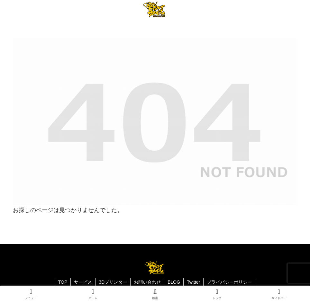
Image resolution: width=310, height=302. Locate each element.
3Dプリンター (113, 282)
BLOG (174, 282)
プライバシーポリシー (229, 282)
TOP (63, 282)
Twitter (193, 282)
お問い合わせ (147, 282)
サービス (83, 282)
